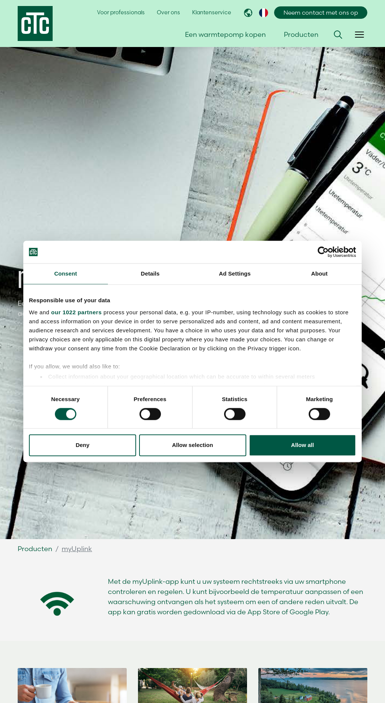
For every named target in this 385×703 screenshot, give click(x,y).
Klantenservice (211, 12)
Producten (35, 548)
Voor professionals (121, 12)
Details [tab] (150, 273)
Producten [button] (301, 34)
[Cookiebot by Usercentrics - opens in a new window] (323, 252)
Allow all (302, 445)
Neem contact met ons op (320, 12)
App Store (263, 612)
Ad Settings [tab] (234, 273)
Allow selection (192, 445)
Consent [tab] (65, 273)
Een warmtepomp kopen (225, 34)
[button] (338, 34)
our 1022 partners (76, 312)
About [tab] (319, 273)
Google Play (309, 612)
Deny (82, 445)
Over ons (168, 12)
